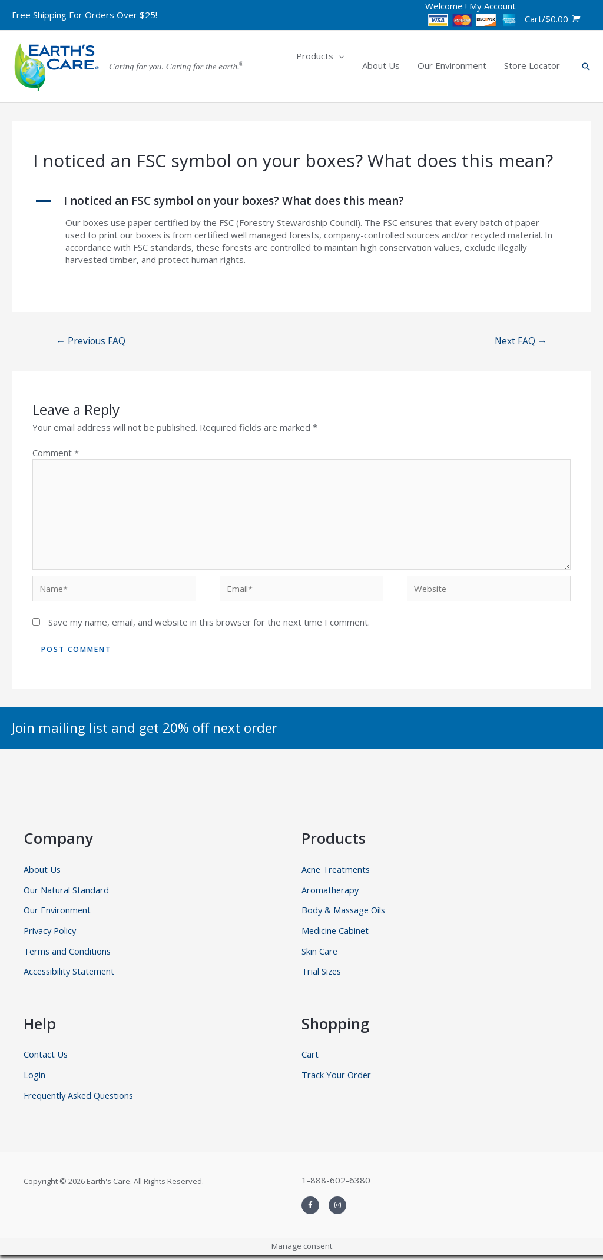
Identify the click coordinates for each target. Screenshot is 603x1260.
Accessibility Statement (71, 976)
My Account (492, 6)
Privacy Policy (51, 934)
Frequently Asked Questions (81, 1100)
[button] (301, 201)
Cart (310, 1059)
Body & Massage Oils (345, 914)
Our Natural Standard (67, 893)
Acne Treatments (337, 873)
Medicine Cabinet (336, 934)
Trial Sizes (322, 976)
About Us (42, 873)
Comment (55, 453)
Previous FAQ (92, 341)
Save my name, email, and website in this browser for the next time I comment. (209, 625)
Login (34, 1079)
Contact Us (46, 1059)
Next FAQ (519, 341)
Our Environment (58, 914)
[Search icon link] (586, 66)
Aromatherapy (331, 893)
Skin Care (320, 955)
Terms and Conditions (68, 955)
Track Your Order (337, 1079)
